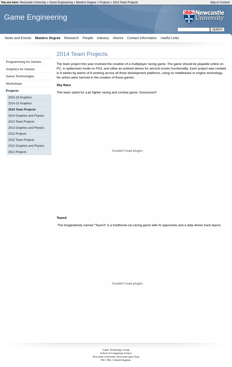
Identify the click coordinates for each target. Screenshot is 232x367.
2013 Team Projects (21, 121)
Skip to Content (220, 2)
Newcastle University (33, 2)
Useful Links (170, 38)
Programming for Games (23, 62)
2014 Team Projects (22, 109)
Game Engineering (61, 2)
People (88, 38)
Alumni (118, 38)
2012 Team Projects (21, 140)
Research (71, 38)
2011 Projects (17, 152)
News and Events (18, 38)
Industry (103, 38)
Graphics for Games (20, 69)
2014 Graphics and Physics (26, 115)
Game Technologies (20, 76)
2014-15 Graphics (20, 103)
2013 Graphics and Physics (26, 127)
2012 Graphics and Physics (26, 145)
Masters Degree (86, 2)
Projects (104, 2)
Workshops (14, 83)
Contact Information (142, 38)
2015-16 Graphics (20, 97)
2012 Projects (17, 133)
